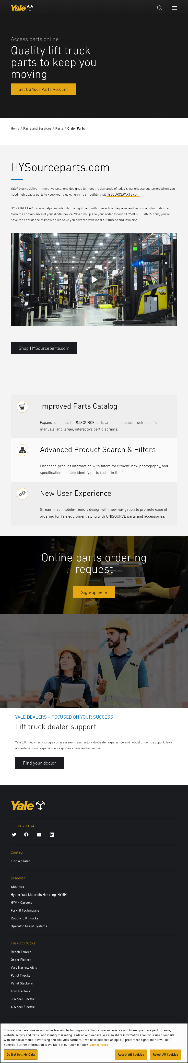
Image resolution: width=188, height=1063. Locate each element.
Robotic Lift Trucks (24, 918)
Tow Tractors (20, 991)
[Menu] (174, 8)
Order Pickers (21, 960)
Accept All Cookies (131, 1054)
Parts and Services (37, 128)
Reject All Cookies (165, 1054)
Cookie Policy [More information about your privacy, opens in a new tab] (99, 1045)
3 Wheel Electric (23, 999)
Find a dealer (20, 861)
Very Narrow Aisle (24, 967)
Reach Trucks (21, 952)
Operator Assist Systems (29, 926)
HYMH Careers (21, 902)
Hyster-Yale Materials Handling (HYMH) (39, 895)
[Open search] (159, 7)
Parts (59, 128)
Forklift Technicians (25, 910)
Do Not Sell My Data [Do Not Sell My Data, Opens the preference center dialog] (21, 1054)
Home (15, 128)
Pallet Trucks (20, 975)
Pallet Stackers (22, 983)
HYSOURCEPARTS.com (123, 194)
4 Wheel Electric (23, 1007)
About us (17, 887)
